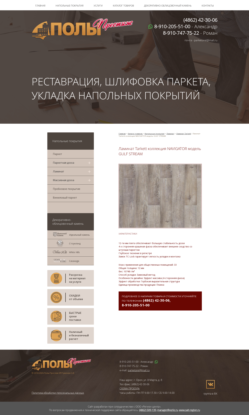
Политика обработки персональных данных (58, 393)
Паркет (57, 154)
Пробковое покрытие (66, 189)
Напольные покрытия (70, 5)
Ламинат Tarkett (183, 133)
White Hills (74, 252)
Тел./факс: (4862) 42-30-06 (134, 384)
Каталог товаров (123, 5)
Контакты (208, 5)
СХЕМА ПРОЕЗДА (130, 388)
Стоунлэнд (75, 243)
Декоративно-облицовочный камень (168, 5)
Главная (40, 5)
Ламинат (170, 133)
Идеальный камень (79, 234)
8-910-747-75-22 (129, 366)
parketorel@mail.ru (139, 370)
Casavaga (74, 260)
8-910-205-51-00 (136, 305)
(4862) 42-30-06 (156, 300)
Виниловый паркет (65, 197)
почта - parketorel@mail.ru (201, 40)
